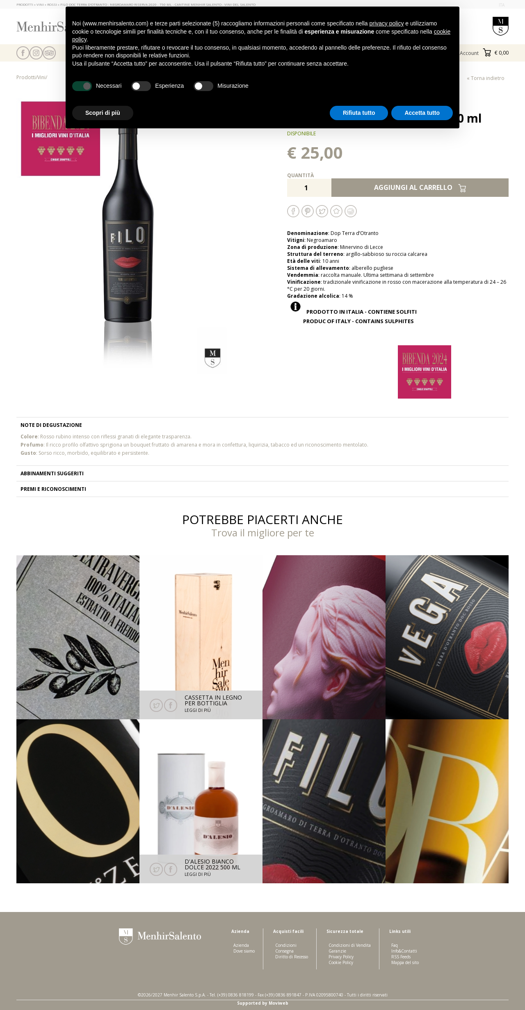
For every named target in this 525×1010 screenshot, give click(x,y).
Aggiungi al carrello (420, 187)
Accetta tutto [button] (422, 112)
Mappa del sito (405, 962)
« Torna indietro (485, 78)
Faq (394, 945)
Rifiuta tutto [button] (359, 112)
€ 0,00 (496, 52)
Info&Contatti (404, 951)
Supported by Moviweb (262, 1003)
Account (469, 53)
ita (501, 5)
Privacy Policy (341, 957)
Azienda (241, 945)
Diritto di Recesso (291, 957)
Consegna (284, 951)
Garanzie (337, 951)
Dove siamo (244, 951)
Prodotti (26, 77)
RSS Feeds (401, 957)
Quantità (300, 175)
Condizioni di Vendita (350, 945)
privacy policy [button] (386, 23)
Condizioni (286, 945)
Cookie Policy (341, 962)
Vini (41, 77)
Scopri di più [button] (102, 112)
